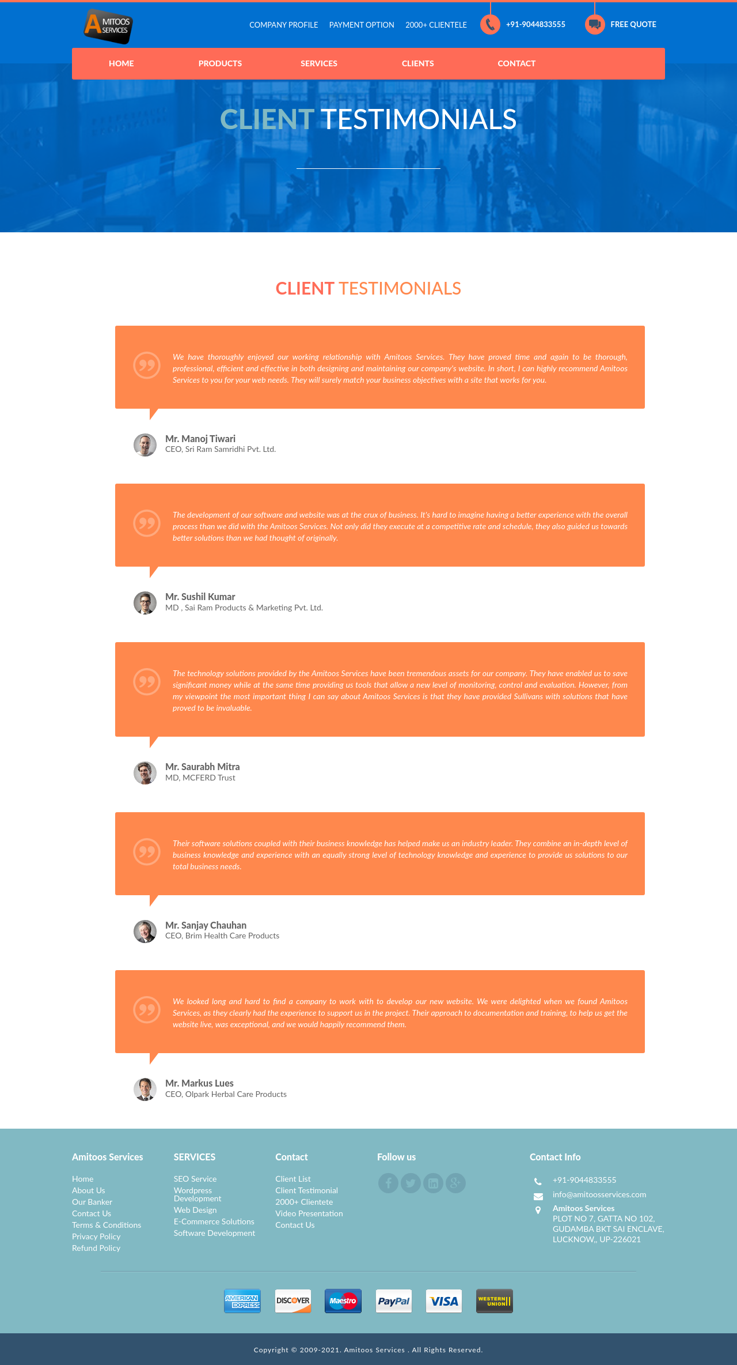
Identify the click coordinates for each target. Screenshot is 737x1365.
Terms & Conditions (106, 1225)
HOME (121, 63)
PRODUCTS (220, 63)
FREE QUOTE (620, 24)
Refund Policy (96, 1248)
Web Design (195, 1210)
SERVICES (319, 63)
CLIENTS (418, 63)
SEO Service (195, 1178)
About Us (88, 1190)
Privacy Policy (96, 1236)
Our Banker (92, 1201)
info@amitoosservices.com (600, 1194)
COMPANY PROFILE (283, 24)
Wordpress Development (198, 1194)
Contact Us (91, 1213)
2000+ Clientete (304, 1201)
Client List (292, 1178)
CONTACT (517, 63)
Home (82, 1178)
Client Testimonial (306, 1190)
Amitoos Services (375, 1349)
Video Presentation (309, 1213)
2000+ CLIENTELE (436, 24)
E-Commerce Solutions (214, 1221)
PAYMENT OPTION (361, 24)
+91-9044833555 (522, 24)
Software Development (215, 1233)
